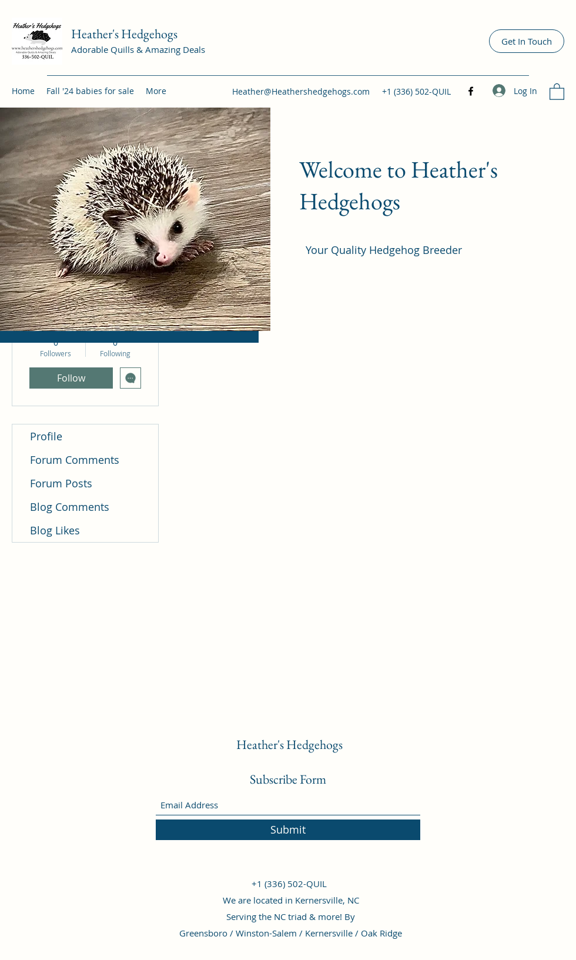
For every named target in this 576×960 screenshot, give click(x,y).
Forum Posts (61, 483)
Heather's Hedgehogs (124, 33)
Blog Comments (69, 507)
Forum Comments (74, 460)
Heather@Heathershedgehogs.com (301, 91)
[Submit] (288, 829)
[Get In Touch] (526, 41)
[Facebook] (471, 91)
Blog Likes (55, 530)
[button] (557, 91)
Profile (46, 436)
